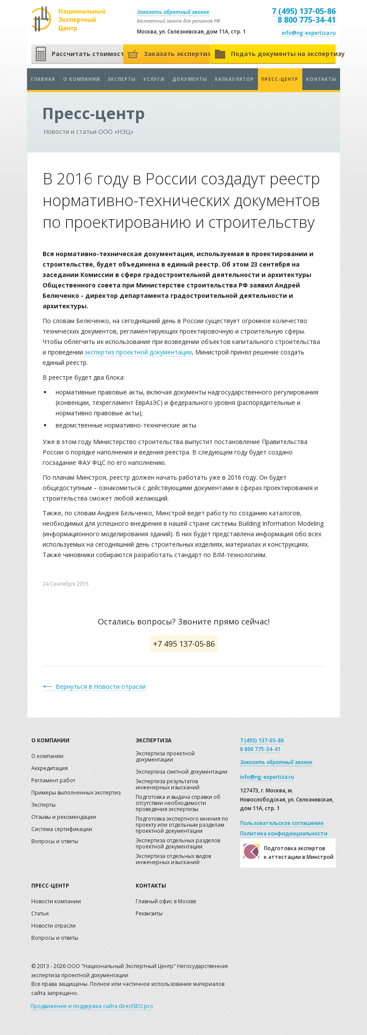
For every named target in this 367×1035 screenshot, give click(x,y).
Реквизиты (149, 914)
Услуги (153, 79)
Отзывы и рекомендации (63, 817)
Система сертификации (61, 829)
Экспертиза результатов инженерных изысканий (168, 784)
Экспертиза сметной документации (181, 772)
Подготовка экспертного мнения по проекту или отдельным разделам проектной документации (182, 825)
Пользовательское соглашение (282, 823)
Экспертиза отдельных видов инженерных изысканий (173, 859)
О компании (81, 79)
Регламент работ (53, 781)
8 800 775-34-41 (306, 19)
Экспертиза (153, 740)
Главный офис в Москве (166, 901)
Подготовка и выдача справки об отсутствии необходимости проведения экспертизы (178, 803)
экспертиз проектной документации (138, 352)
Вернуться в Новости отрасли (101, 686)
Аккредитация (49, 768)
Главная (43, 79)
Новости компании (56, 901)
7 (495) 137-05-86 (304, 11)
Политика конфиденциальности (283, 833)
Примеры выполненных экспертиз (75, 793)
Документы (189, 79)
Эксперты (121, 79)
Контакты (321, 79)
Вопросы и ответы (54, 841)
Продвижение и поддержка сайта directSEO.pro (91, 1006)
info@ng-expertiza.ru (309, 33)
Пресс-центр (279, 79)
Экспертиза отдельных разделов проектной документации (178, 844)
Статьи (40, 914)
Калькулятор (234, 79)
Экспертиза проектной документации (165, 757)
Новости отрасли (53, 926)
